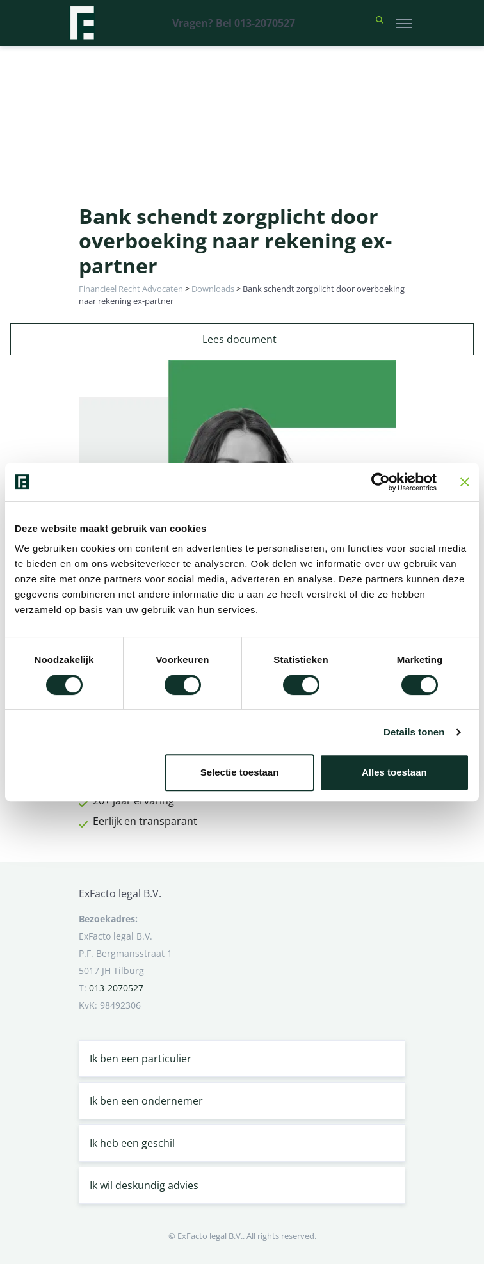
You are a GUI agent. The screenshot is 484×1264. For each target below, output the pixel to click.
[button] (379, 23)
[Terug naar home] (82, 23)
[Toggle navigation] (403, 23)
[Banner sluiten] (464, 481)
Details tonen (413, 731)
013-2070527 (116, 988)
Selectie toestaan (239, 772)
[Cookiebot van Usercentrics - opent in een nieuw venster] (381, 482)
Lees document (239, 339)
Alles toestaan (394, 772)
